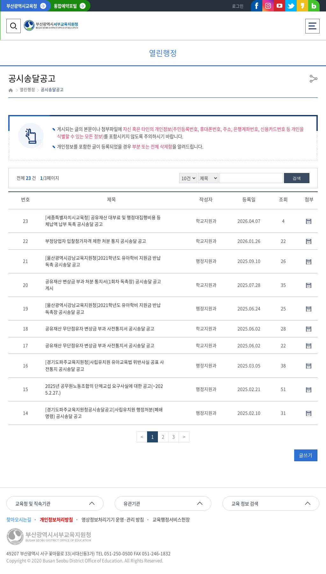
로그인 (238, 6)
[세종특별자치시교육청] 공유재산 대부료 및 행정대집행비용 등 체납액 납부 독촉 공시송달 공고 (103, 220)
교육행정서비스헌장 (171, 519)
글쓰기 (305, 455)
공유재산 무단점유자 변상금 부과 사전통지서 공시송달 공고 (99, 328)
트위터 (291, 6)
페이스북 (256, 7)
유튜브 (279, 5)
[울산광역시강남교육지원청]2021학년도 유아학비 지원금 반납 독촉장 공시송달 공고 (103, 308)
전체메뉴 (312, 24)
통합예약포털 (65, 6)
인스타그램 (268, 5)
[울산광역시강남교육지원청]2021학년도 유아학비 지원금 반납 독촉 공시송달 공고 (103, 261)
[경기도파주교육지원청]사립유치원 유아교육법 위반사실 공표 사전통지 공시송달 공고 (104, 365)
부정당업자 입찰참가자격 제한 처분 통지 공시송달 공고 (95, 241)
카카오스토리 (302, 7)
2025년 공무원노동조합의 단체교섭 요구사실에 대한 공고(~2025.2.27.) (104, 389)
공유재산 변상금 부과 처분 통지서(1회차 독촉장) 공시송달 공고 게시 (103, 284)
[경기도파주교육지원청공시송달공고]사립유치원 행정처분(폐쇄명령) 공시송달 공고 (104, 413)
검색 (297, 178)
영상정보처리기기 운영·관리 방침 (113, 519)
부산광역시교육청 (21, 6)
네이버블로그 (314, 7)
